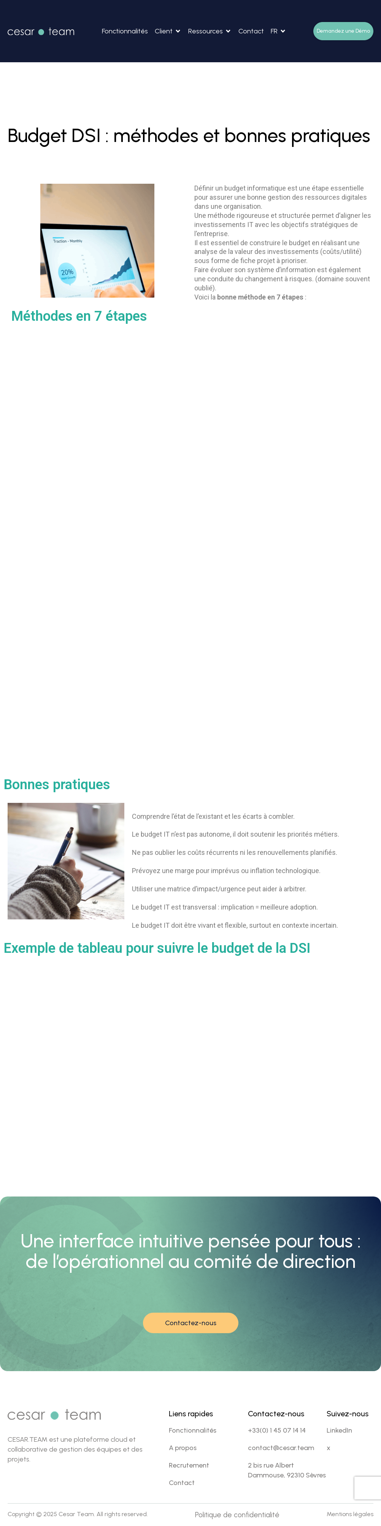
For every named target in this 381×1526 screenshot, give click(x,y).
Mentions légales (350, 1514)
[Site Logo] (41, 30)
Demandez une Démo (343, 31)
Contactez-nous (190, 1323)
